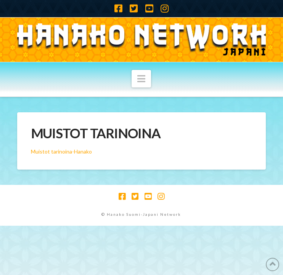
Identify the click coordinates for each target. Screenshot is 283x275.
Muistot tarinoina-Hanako (61, 151)
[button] (141, 78)
